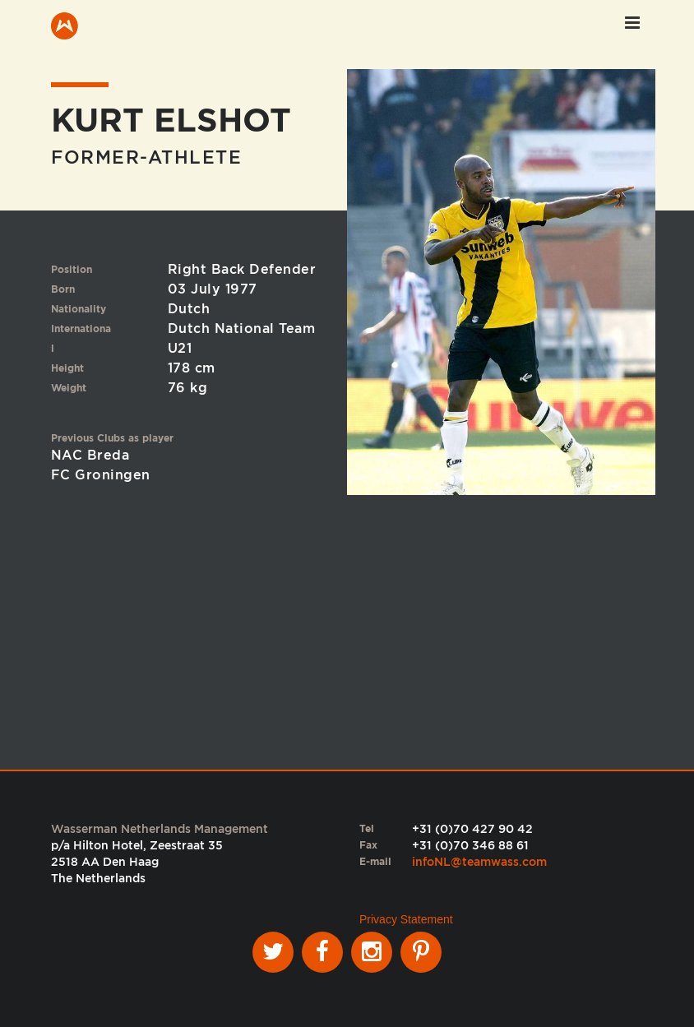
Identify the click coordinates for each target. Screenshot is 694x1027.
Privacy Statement (406, 919)
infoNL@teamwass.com (479, 861)
